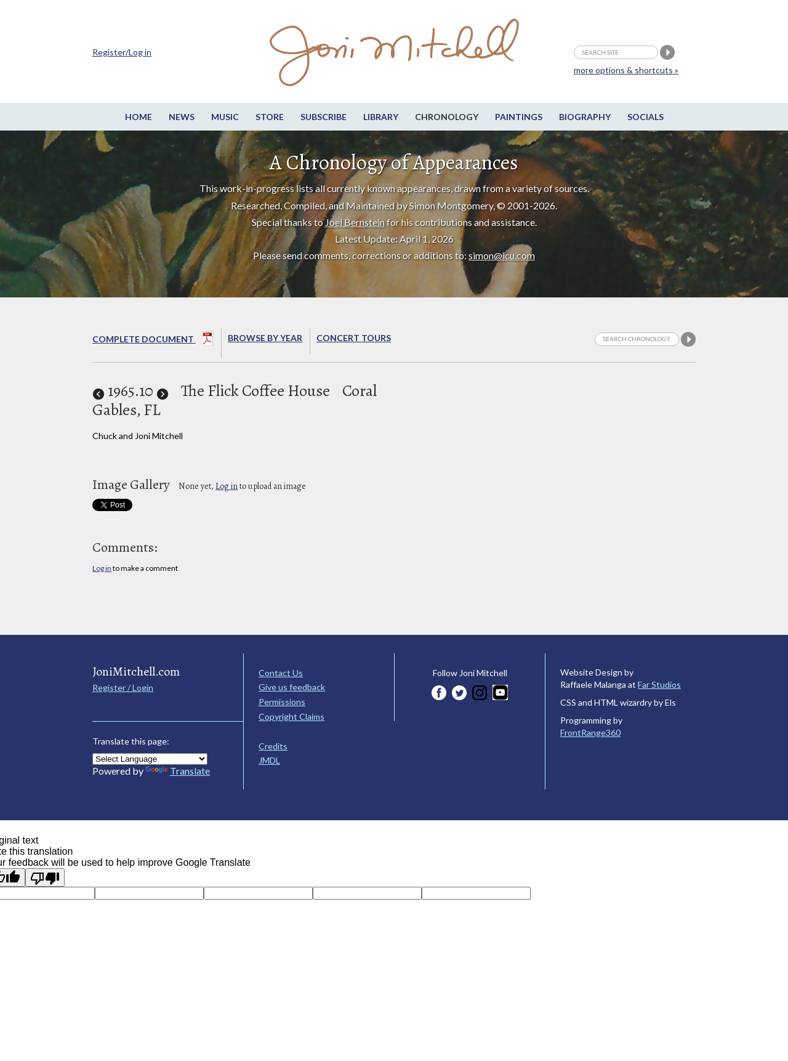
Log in (226, 486)
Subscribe (323, 116)
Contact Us (281, 673)
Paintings (518, 116)
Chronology (446, 116)
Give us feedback (292, 687)
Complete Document (153, 340)
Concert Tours (353, 338)
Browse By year (265, 338)
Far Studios (659, 684)
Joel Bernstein (355, 222)
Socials (645, 116)
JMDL (269, 760)
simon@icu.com (501, 255)
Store (269, 116)
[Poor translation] (45, 877)
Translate (177, 771)
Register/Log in (121, 52)
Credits (273, 746)
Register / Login (122, 687)
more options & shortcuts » (626, 70)
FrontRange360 (590, 732)
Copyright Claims (291, 716)
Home (138, 116)
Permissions (282, 701)
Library (380, 116)
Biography (585, 116)
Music (225, 116)
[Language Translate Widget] (149, 759)
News (182, 116)
